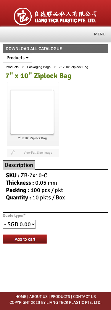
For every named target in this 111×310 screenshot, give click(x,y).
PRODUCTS (60, 296)
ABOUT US (38, 296)
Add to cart (24, 239)
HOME (20, 296)
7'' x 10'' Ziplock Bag (73, 67)
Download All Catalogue (34, 48)
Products (18, 58)
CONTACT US (84, 296)
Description (18, 165)
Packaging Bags (39, 67)
